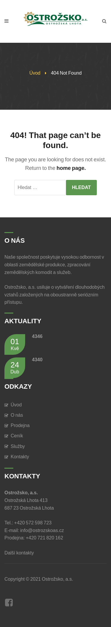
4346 (37, 336)
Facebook (9, 602)
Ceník (17, 435)
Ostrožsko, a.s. (57, 579)
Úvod (34, 72)
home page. (71, 168)
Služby (18, 446)
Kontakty (20, 456)
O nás (17, 415)
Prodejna (20, 425)
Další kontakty (20, 552)
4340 (37, 359)
